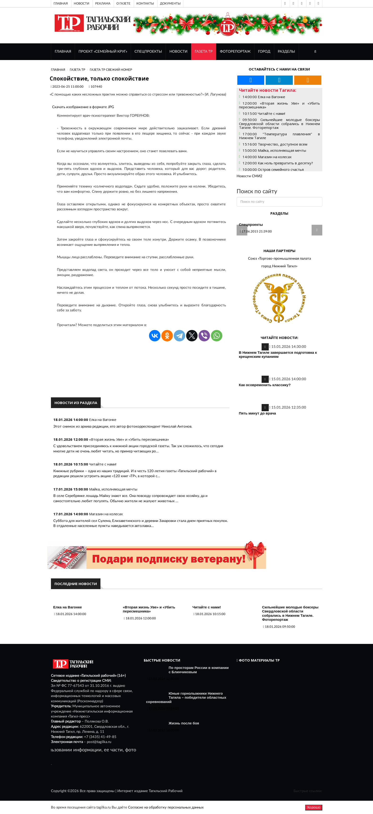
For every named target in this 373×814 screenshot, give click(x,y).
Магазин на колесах (106, 513)
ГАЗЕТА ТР (204, 51)
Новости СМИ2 (249, 176)
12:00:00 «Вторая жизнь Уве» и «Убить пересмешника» (279, 105)
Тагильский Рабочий (166, 791)
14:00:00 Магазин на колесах (267, 156)
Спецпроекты (148, 51)
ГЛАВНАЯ (63, 51)
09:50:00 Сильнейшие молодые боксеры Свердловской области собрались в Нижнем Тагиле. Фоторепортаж (279, 123)
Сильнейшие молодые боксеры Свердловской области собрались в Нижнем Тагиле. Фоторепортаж (290, 613)
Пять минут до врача (257, 413)
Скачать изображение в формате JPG (83, 107)
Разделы (286, 51)
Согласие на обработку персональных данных (166, 807)
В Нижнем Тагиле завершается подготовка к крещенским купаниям (278, 354)
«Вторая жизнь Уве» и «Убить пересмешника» (129, 439)
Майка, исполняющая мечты (113, 489)
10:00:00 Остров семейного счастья (273, 169)
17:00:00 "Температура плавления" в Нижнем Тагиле (279, 135)
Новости (81, 3)
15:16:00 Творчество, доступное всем (275, 144)
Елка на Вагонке (102, 419)
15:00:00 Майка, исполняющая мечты (274, 150)
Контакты (145, 3)
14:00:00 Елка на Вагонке (264, 96)
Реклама (102, 3)
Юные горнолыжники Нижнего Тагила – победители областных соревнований (186, 697)
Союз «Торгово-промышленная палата (279, 258)
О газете (123, 3)
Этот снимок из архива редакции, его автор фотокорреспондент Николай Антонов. (122, 426)
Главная (61, 3)
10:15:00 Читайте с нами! (264, 113)
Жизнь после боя (184, 723)
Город (264, 51)
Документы (170, 3)
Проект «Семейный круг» (103, 51)
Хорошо (313, 807)
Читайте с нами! (102, 464)
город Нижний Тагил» (279, 266)
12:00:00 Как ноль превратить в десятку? (278, 163)
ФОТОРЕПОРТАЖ (235, 51)
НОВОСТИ (178, 51)
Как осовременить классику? (265, 385)
